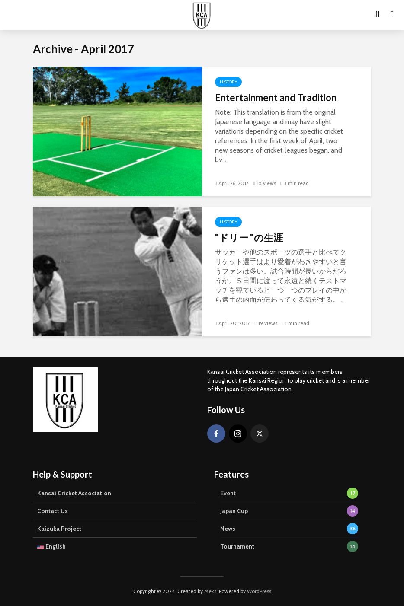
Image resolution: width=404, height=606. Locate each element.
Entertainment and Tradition (276, 97)
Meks (210, 591)
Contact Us (52, 511)
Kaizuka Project (59, 529)
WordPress (259, 591)
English (51, 546)
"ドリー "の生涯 (249, 237)
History (228, 82)
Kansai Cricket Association (74, 493)
